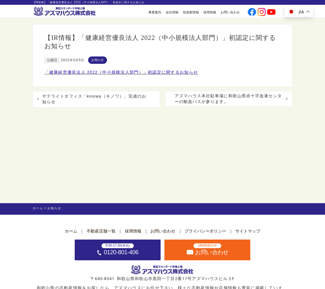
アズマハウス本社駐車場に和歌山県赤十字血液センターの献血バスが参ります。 (228, 98)
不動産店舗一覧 (101, 231)
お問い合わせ (230, 12)
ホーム (71, 231)
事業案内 (154, 12)
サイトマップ (247, 231)
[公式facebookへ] (252, 12)
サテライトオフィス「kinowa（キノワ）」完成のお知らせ (94, 99)
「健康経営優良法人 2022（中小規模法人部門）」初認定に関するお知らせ (121, 72)
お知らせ (97, 60)
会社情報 (172, 12)
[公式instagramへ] (262, 12)
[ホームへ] (65, 11)
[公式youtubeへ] (271, 12)
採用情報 (209, 12)
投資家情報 (191, 12)
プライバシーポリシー (205, 231)
